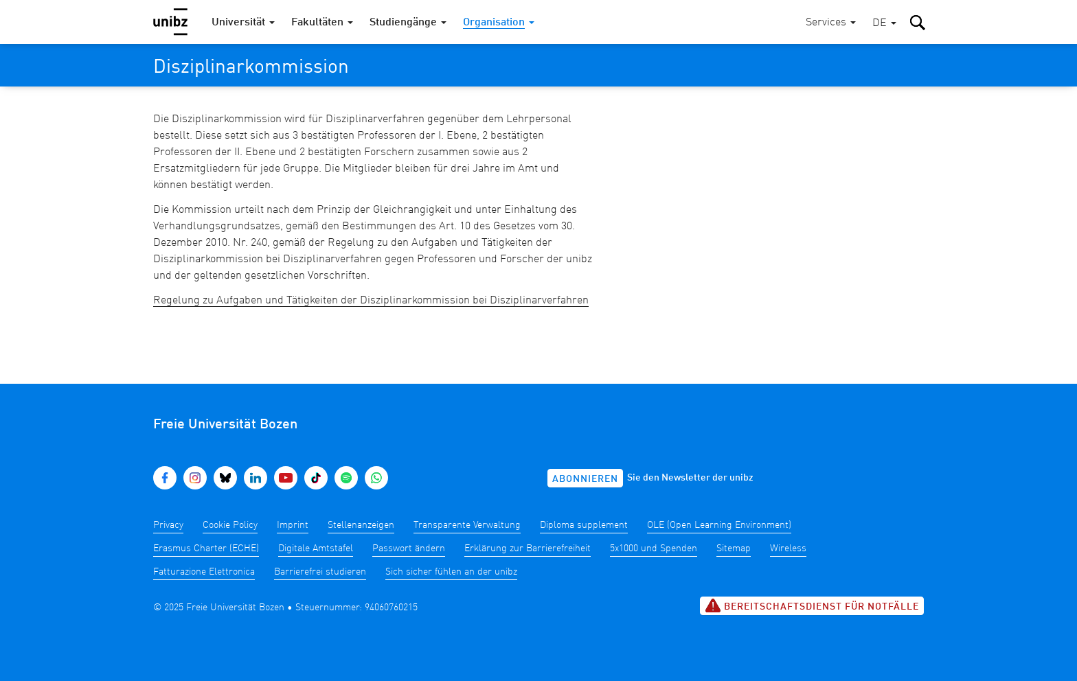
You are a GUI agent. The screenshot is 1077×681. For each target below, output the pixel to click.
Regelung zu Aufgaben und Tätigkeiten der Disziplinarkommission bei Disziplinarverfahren (371, 300)
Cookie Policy (230, 525)
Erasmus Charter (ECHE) (206, 548)
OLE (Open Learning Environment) (719, 525)
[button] (884, 23)
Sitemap (733, 548)
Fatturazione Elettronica (204, 572)
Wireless (788, 548)
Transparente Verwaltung (467, 525)
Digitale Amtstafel (315, 548)
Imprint (292, 525)
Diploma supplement (584, 525)
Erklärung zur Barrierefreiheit (527, 548)
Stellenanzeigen (361, 525)
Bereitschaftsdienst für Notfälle (812, 605)
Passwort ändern (408, 548)
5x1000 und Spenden (653, 548)
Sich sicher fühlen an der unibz (451, 572)
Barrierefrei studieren (320, 572)
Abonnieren (585, 479)
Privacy (168, 525)
